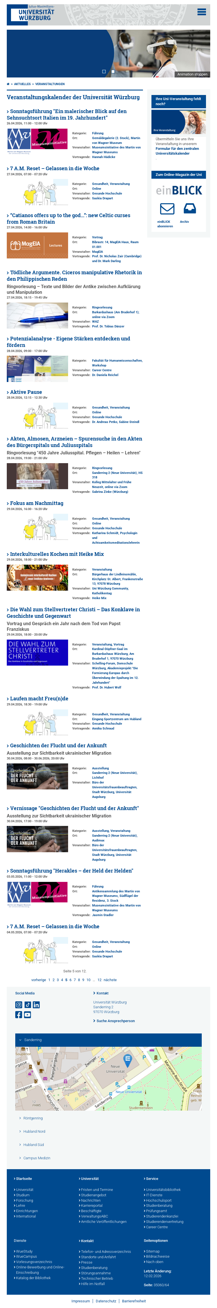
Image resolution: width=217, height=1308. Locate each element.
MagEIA (97, 252)
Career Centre (102, 370)
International (25, 1216)
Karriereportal (91, 1205)
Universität (23, 1190)
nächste (110, 980)
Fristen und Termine (96, 1190)
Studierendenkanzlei (161, 1216)
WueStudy (23, 1251)
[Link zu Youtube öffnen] (28, 1015)
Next (200, 53)
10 (88, 980)
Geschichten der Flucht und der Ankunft (58, 745)
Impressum (80, 1301)
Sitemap (152, 1251)
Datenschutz (106, 1301)
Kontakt (102, 993)
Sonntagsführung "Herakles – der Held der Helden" (71, 870)
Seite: (148, 1285)
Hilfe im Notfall (92, 1284)
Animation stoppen (192, 74)
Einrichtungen (26, 1211)
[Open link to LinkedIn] (37, 1005)
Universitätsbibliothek (162, 1190)
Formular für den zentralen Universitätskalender (177, 151)
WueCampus (25, 1256)
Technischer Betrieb (96, 1278)
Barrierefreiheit (134, 1301)
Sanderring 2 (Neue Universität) (114, 473)
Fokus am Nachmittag (36, 503)
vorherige (38, 980)
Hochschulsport (158, 1200)
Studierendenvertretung (163, 1222)
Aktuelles (22, 84)
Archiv (184, 222)
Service (151, 1179)
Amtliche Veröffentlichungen (103, 1222)
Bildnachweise (157, 1256)
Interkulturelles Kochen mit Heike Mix (57, 554)
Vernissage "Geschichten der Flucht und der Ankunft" (74, 808)
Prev (17, 53)
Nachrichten (90, 1200)
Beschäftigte (90, 1211)
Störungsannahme (95, 1273)
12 (99, 980)
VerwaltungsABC (93, 1216)
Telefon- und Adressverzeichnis (105, 1252)
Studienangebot (92, 1195)
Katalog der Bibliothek (32, 1278)
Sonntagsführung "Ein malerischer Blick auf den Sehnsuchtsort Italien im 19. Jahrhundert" (67, 114)
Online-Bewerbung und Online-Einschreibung (39, 1270)
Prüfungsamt (155, 1211)
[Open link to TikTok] (28, 1005)
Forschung (23, 1200)
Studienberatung (158, 1205)
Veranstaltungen (50, 84)
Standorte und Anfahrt (97, 1257)
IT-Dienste (153, 1195)
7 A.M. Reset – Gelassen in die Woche (54, 168)
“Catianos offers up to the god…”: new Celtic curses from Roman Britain (68, 218)
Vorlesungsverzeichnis (33, 1262)
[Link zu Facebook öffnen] (19, 1015)
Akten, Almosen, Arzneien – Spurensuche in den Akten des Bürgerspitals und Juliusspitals (74, 441)
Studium (22, 1195)
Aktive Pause (26, 392)
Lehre (19, 1205)
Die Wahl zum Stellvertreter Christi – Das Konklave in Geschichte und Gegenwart (73, 612)
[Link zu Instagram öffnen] (19, 1005)
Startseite (23, 1179)
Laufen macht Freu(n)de (39, 698)
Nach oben (153, 1262)
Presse (85, 1262)
